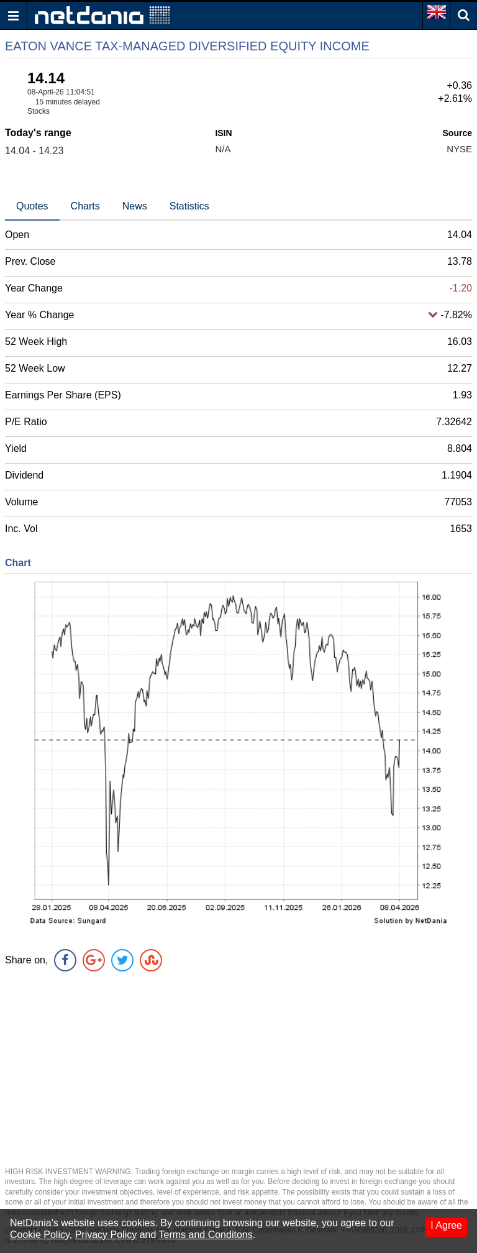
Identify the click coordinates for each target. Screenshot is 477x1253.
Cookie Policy (40, 1234)
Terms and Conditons (206, 1234)
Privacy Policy (106, 1234)
